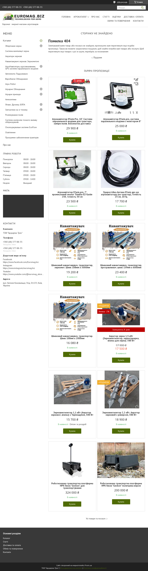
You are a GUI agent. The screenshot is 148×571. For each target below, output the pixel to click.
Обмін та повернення (118, 20)
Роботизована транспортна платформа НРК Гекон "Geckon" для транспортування (72, 485)
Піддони (97, 57)
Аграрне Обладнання (15, 89)
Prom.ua (88, 565)
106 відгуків (122, 2)
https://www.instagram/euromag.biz (19, 268)
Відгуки (117, 16)
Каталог (7, 40)
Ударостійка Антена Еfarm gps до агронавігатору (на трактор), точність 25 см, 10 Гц (121, 194)
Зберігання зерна (13, 46)
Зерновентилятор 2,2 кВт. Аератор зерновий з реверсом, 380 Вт (121, 413)
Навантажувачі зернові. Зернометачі (22, 61)
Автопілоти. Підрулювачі (16, 73)
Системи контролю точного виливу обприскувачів (21, 121)
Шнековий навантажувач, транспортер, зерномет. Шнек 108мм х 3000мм (72, 266)
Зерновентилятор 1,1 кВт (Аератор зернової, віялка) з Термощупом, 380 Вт (72, 413)
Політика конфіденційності (95, 568)
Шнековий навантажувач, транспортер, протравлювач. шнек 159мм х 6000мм (121, 266)
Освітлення (10, 132)
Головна (66, 16)
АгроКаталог (80, 16)
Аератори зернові (13, 56)
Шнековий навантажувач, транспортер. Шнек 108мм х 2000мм (72, 337)
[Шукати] (142, 8)
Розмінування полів (14, 115)
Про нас (95, 16)
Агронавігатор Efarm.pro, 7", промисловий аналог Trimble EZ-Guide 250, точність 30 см (72, 194)
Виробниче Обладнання (16, 79)
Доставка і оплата (133, 16)
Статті (106, 16)
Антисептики (10, 99)
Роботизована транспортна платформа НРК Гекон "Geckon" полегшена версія (121, 484)
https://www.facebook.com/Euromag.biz (21, 262)
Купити (72, 139)
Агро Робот (10, 84)
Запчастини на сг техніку (16, 109)
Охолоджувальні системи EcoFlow (21, 127)
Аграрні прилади (13, 94)
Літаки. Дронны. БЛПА (15, 104)
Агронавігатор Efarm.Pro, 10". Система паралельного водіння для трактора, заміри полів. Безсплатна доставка (72, 121)
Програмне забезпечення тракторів (22, 137)
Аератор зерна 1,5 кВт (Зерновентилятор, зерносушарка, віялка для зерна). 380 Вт (121, 338)
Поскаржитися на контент (71, 568)
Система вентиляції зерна (17, 51)
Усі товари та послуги (95, 518)
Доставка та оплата (12, 545)
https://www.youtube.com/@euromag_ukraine (23, 274)
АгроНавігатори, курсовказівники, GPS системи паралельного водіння (21, 67)
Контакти (138, 20)
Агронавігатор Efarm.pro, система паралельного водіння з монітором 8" (121, 120)
